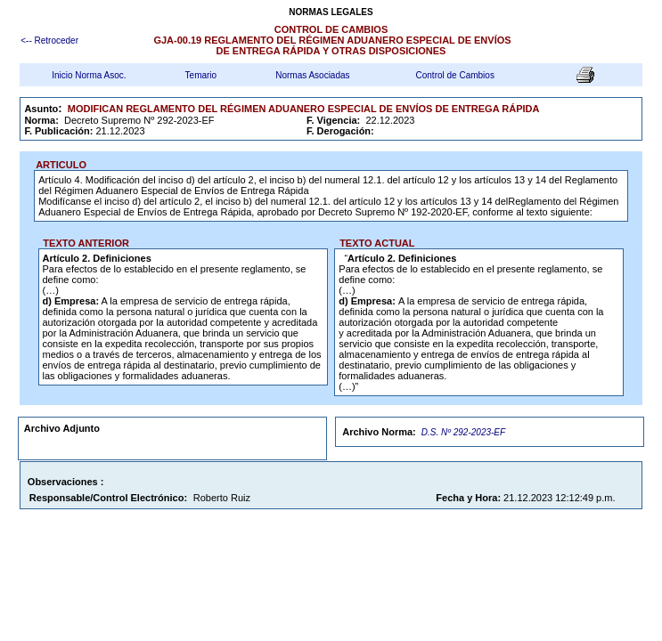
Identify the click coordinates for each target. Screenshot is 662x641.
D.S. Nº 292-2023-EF (463, 432)
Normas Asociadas (312, 75)
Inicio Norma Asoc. (89, 75)
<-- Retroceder (49, 40)
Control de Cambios (455, 75)
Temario (201, 75)
